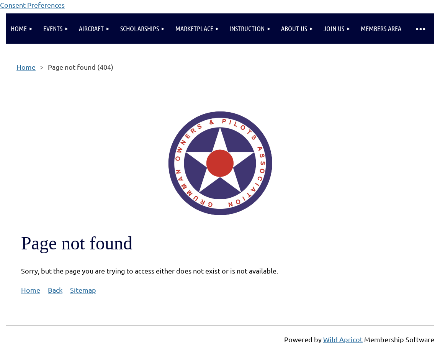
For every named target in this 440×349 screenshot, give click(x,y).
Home (26, 67)
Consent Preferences (32, 5)
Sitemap (83, 290)
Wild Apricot (343, 339)
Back (55, 290)
